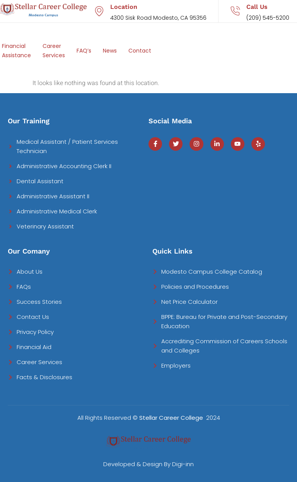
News (110, 51)
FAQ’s (84, 51)
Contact (139, 51)
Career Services (54, 50)
